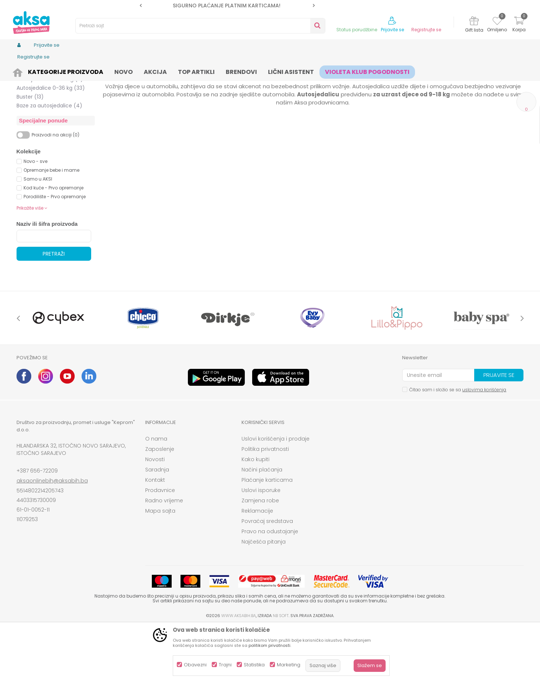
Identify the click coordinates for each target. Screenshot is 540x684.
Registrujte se (426, 30)
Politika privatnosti (265, 506)
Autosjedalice (137, 71)
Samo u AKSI (38, 236)
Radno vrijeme (164, 557)
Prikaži (444, 83)
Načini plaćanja (262, 526)
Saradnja (157, 526)
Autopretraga (305, 83)
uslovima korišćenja (484, 446)
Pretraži (54, 310)
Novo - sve (35, 218)
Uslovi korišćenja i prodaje (276, 495)
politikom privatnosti (269, 645)
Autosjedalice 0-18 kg (50, 109)
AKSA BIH (26, 71)
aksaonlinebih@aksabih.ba (52, 537)
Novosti (155, 516)
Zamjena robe (260, 557)
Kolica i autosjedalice (92, 71)
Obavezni (195, 664)
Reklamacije (257, 567)
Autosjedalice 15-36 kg (50, 136)
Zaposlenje (159, 506)
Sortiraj (338, 83)
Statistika (254, 664)
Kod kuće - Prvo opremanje (53, 245)
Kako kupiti (255, 516)
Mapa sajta (160, 567)
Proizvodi (52, 71)
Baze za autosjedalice (49, 162)
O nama (156, 495)
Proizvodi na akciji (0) (55, 192)
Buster (30, 153)
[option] (227, 5)
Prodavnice (160, 547)
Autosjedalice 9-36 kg (51, 127)
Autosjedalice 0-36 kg (51, 145)
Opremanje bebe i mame (51, 227)
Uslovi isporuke (261, 547)
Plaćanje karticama (267, 537)
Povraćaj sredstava (267, 578)
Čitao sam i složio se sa (457, 446)
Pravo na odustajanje (270, 588)
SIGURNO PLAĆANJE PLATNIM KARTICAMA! (226, 5)
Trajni (225, 664)
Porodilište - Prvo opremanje (55, 253)
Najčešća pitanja (264, 598)
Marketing (288, 664)
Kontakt (155, 537)
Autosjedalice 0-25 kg (49, 118)
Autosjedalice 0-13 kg (50, 100)
